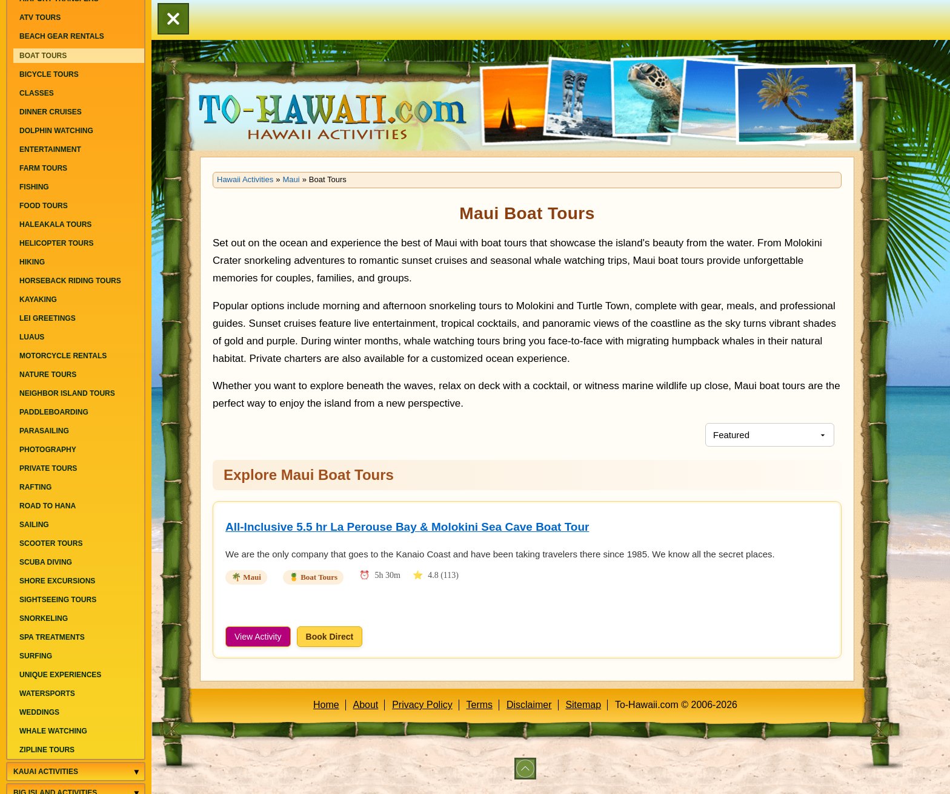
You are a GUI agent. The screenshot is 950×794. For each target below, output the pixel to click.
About (366, 705)
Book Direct (330, 636)
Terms (480, 705)
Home (326, 705)
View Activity (258, 636)
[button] (173, 20)
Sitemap (583, 705)
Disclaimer (529, 705)
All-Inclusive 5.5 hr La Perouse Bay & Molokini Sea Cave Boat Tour (407, 526)
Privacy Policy (422, 705)
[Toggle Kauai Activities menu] (136, 772)
